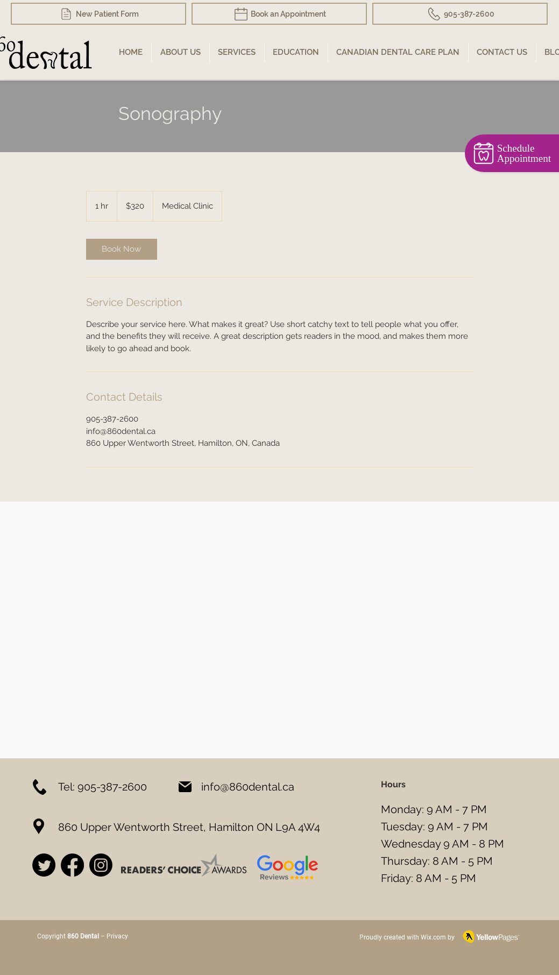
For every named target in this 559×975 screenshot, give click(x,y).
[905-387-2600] (460, 14)
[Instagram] (100, 865)
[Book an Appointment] (279, 14)
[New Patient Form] (98, 14)
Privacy (116, 936)
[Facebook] (72, 865)
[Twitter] (43, 865)
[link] (121, 249)
